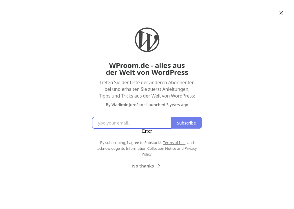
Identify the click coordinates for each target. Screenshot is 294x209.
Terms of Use (174, 142)
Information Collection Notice (151, 148)
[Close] (281, 13)
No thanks (147, 166)
